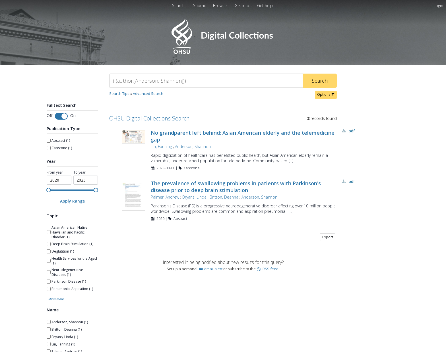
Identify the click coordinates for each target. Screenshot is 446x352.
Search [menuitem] (178, 5)
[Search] (206, 81)
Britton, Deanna (224, 197)
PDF (352, 131)
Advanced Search (148, 93)
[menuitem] (222, 5)
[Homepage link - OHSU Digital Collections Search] (223, 52)
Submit (200, 5)
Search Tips (119, 93)
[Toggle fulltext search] (61, 116)
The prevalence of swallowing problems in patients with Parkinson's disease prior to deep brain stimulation (236, 186)
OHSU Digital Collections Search (149, 118)
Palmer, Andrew (165, 197)
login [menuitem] (439, 5)
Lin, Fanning (161, 146)
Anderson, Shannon (193, 146)
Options (325, 94)
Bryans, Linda (194, 197)
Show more (56, 259)
